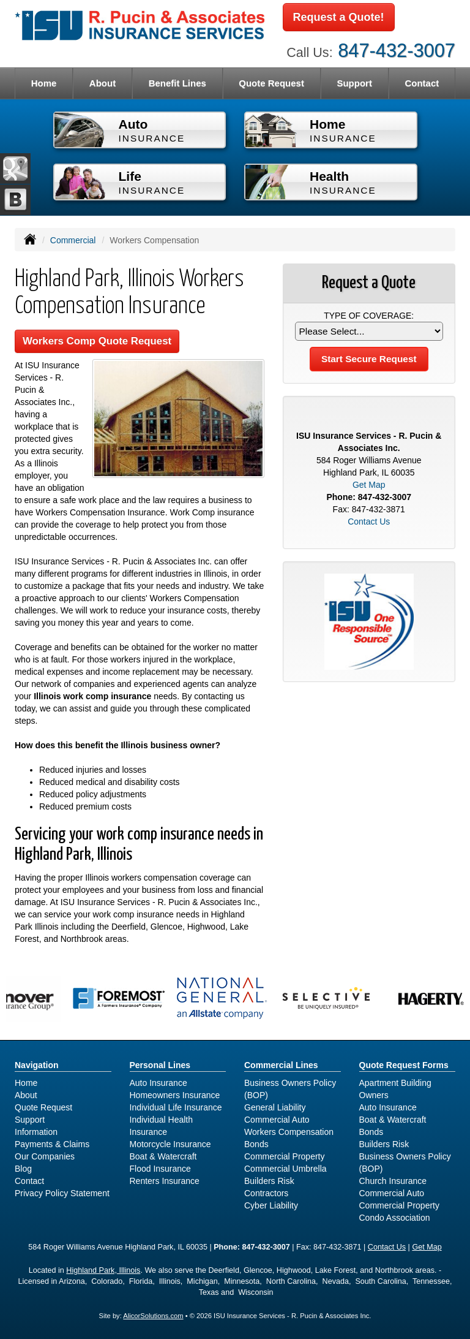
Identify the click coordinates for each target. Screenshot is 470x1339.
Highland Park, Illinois (103, 1270)
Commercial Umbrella (285, 1169)
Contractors (266, 1193)
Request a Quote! (338, 17)
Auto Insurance (158, 1083)
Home (44, 83)
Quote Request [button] (271, 83)
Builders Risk (269, 1181)
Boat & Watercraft (163, 1156)
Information (36, 1132)
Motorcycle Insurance (170, 1144)
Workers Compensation (289, 1132)
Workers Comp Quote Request (97, 341)
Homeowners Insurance (175, 1095)
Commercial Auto (277, 1120)
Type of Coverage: (369, 316)
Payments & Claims (52, 1144)
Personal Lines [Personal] (160, 1065)
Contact (422, 83)
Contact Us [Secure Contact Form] (369, 521)
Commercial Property (284, 1156)
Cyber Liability (271, 1205)
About (102, 83)
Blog (23, 1169)
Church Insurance (393, 1181)
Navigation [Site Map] (37, 1065)
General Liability (274, 1107)
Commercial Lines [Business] (281, 1065)
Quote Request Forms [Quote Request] (404, 1065)
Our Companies (45, 1156)
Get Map (369, 485)
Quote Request (43, 1107)
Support (30, 1120)
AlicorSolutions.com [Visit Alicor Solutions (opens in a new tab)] (153, 1315)
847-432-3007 (396, 50)
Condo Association (394, 1218)
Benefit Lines (177, 83)
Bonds (256, 1144)
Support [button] (354, 83)
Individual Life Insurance (176, 1107)
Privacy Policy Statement (62, 1193)
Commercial (73, 240)
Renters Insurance (165, 1181)
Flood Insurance (160, 1169)
